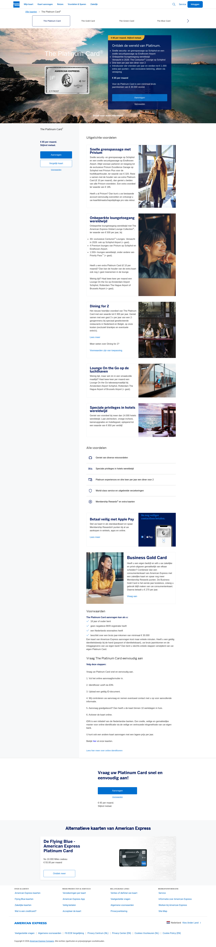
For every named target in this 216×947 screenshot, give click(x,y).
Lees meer (95, 337)
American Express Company (42, 941)
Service (182, 4)
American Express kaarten (27, 893)
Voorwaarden (139, 104)
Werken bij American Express (173, 905)
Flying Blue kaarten (24, 899)
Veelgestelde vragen (120, 899)
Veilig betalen (69, 905)
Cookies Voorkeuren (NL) (147, 933)
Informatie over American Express (175, 899)
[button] (108, 121)
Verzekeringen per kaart (74, 893)
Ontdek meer (59, 873)
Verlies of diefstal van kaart (124, 893)
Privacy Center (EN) (121, 933)
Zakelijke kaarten (23, 905)
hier (95, 741)
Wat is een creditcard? (25, 911)
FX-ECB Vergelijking (74, 933)
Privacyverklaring (119, 911)
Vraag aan (132, 596)
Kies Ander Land (192, 922)
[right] (188, 20)
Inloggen (195, 4)
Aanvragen (139, 97)
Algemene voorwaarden (122, 905)
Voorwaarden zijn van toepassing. (106, 350)
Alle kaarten (31, 12)
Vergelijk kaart (56, 181)
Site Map (163, 911)
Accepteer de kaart (72, 911)
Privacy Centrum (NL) (97, 933)
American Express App (74, 899)
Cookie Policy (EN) (172, 933)
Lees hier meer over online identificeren (104, 750)
